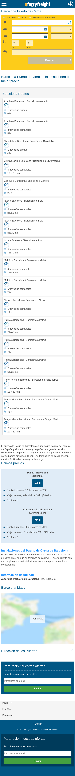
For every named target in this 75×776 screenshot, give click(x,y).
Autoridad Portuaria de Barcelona (20, 579)
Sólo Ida (23, 17)
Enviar (37, 688)
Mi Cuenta (70, 3)
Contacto (37, 724)
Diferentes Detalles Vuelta (43, 17)
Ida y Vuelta (10, 17)
